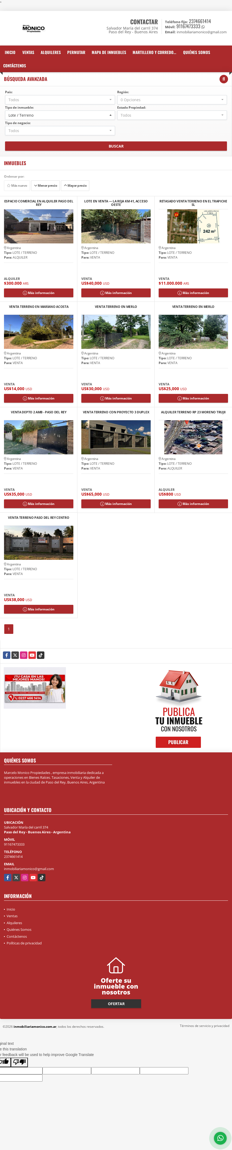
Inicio (10, 52)
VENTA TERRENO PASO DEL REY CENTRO (38, 518)
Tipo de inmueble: (19, 107)
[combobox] (60, 99)
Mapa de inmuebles (109, 52)
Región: (123, 92)
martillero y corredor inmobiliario (156, 52)
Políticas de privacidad (24, 943)
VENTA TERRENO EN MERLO (116, 307)
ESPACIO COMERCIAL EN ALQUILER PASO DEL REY (38, 202)
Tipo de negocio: (18, 123)
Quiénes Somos (196, 52)
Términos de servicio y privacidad (204, 1025)
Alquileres (51, 52)
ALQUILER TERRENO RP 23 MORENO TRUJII (193, 412)
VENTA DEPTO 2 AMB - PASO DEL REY (38, 412)
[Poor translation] (19, 1062)
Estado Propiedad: (131, 107)
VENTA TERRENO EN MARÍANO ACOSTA (39, 307)
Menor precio (45, 185)
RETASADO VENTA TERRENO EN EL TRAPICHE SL (193, 202)
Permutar (76, 52)
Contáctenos (14, 65)
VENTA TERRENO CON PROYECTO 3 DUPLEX (116, 412)
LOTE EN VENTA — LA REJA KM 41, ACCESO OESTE (116, 202)
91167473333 (188, 26)
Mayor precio (75, 185)
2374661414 (200, 21)
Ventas (28, 52)
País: (8, 92)
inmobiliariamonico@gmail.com (29, 868)
